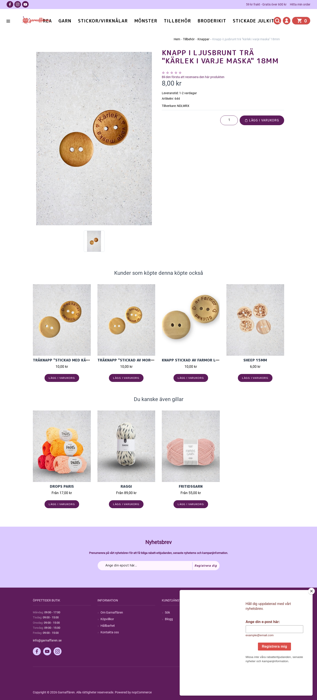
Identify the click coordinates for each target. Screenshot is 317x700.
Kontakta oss (110, 632)
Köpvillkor (107, 619)
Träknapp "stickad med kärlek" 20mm (71, 360)
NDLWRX (183, 106)
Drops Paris (62, 486)
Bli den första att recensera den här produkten (193, 77)
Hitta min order (300, 4)
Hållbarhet (108, 625)
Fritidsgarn (191, 486)
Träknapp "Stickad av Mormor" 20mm (135, 360)
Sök (167, 612)
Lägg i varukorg (262, 120)
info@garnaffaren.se (47, 640)
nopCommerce (142, 692)
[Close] (311, 618)
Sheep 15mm (255, 360)
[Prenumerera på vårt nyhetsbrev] (158, 565)
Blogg (169, 619)
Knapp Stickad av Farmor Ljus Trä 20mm (202, 360)
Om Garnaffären (112, 612)
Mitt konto (236, 612)
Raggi (126, 486)
